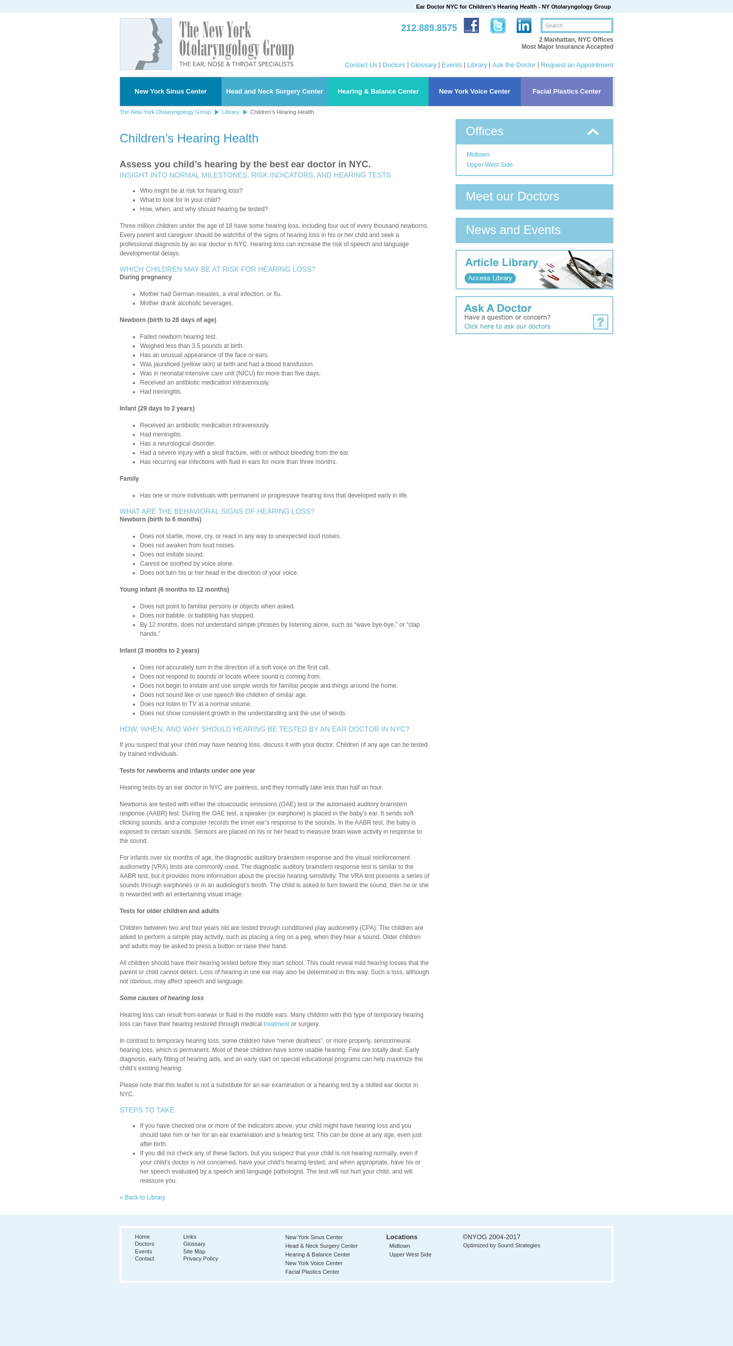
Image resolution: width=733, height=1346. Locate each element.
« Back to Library (142, 1197)
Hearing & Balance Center (378, 91)
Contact (144, 1258)
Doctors (394, 65)
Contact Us (361, 65)
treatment (277, 1024)
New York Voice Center (474, 91)
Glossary (424, 65)
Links (189, 1237)
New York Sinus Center (171, 91)
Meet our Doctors (512, 196)
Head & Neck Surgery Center (321, 1246)
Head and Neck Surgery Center (274, 91)
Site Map (194, 1251)
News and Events (513, 230)
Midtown (478, 154)
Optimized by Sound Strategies (502, 1245)
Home (142, 1237)
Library (477, 65)
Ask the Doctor (513, 65)
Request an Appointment (577, 65)
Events (452, 65)
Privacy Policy (200, 1258)
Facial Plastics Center (566, 91)
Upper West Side (490, 164)
